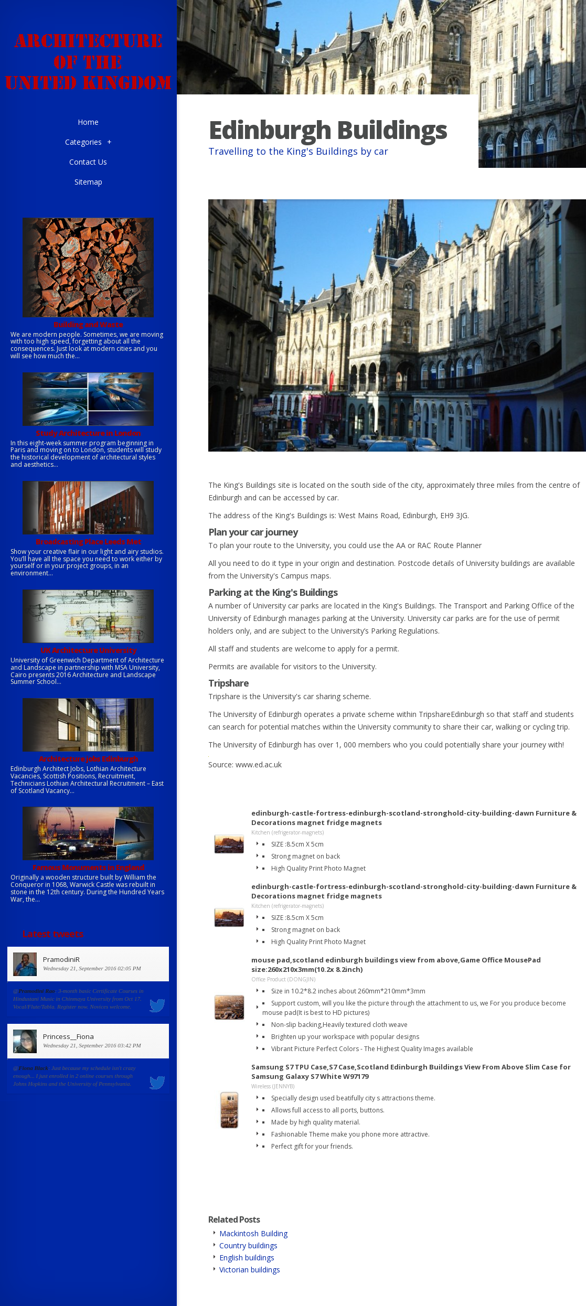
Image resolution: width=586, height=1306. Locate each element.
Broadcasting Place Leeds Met (88, 542)
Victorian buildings (249, 1270)
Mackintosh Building (253, 1233)
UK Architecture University (88, 650)
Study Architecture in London (88, 433)
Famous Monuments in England (88, 867)
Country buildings (248, 1245)
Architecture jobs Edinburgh (88, 759)
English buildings (246, 1257)
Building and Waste (88, 324)
